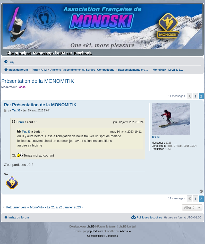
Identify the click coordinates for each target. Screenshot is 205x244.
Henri (20, 122)
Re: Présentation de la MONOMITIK (40, 104)
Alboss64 (125, 231)
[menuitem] (9, 62)
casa (22, 86)
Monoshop (43, 53)
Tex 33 (155, 137)
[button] (189, 96)
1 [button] (195, 96)
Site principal (18, 53)
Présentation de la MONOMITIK (37, 81)
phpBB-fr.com (95, 231)
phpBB (91, 226)
